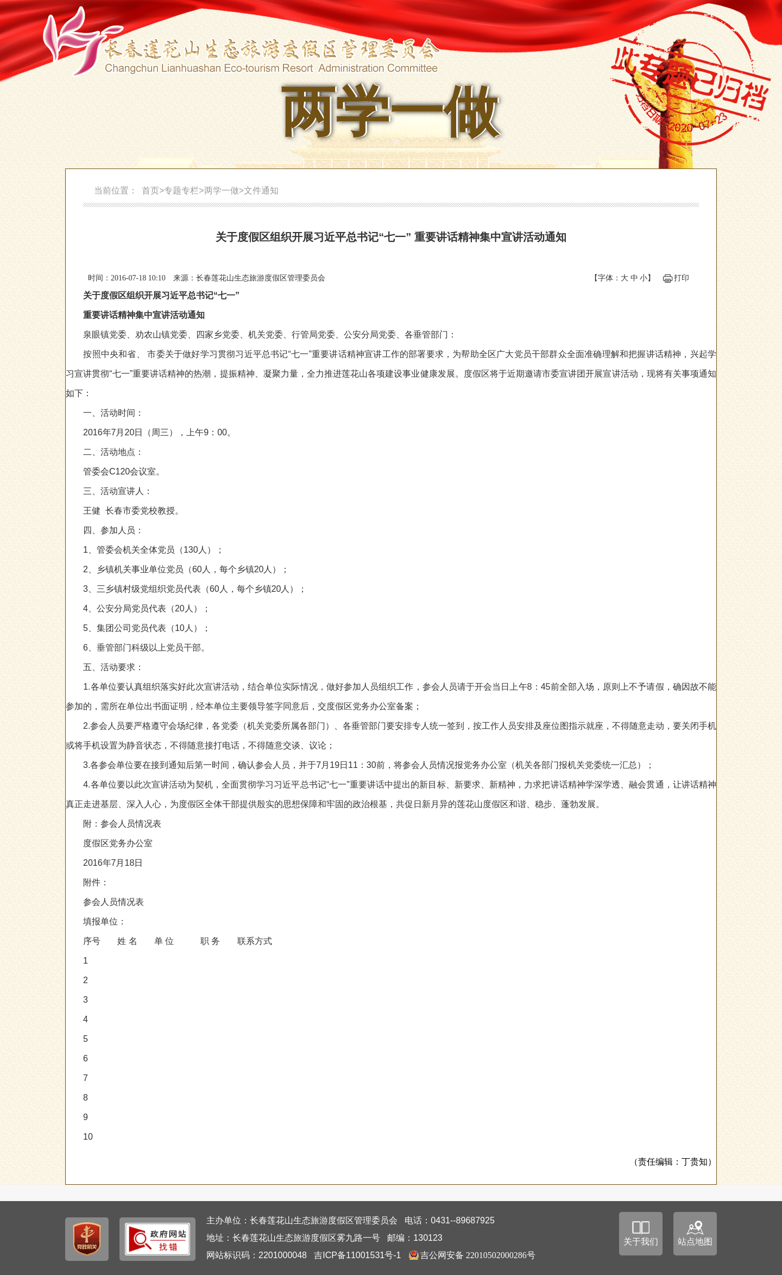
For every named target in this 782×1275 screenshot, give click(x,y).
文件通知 (261, 190)
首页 (150, 190)
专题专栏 (181, 190)
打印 (681, 278)
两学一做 (221, 190)
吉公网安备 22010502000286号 (477, 1255)
